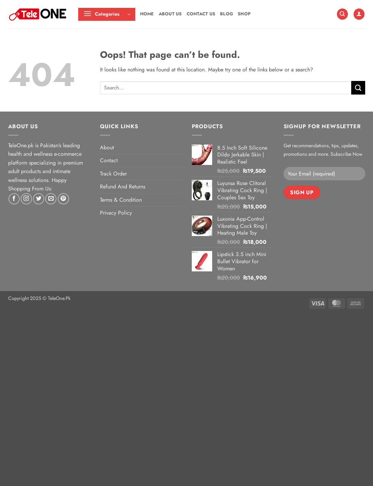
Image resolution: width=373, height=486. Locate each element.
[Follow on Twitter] (38, 198)
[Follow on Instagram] (26, 198)
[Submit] (358, 87)
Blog (226, 14)
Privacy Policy (116, 213)
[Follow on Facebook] (14, 198)
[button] (106, 14)
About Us (170, 14)
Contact (109, 160)
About (107, 147)
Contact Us (201, 14)
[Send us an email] (50, 198)
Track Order (113, 174)
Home (147, 14)
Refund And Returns (122, 186)
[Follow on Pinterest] (63, 198)
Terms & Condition (121, 200)
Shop (244, 14)
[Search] (342, 14)
